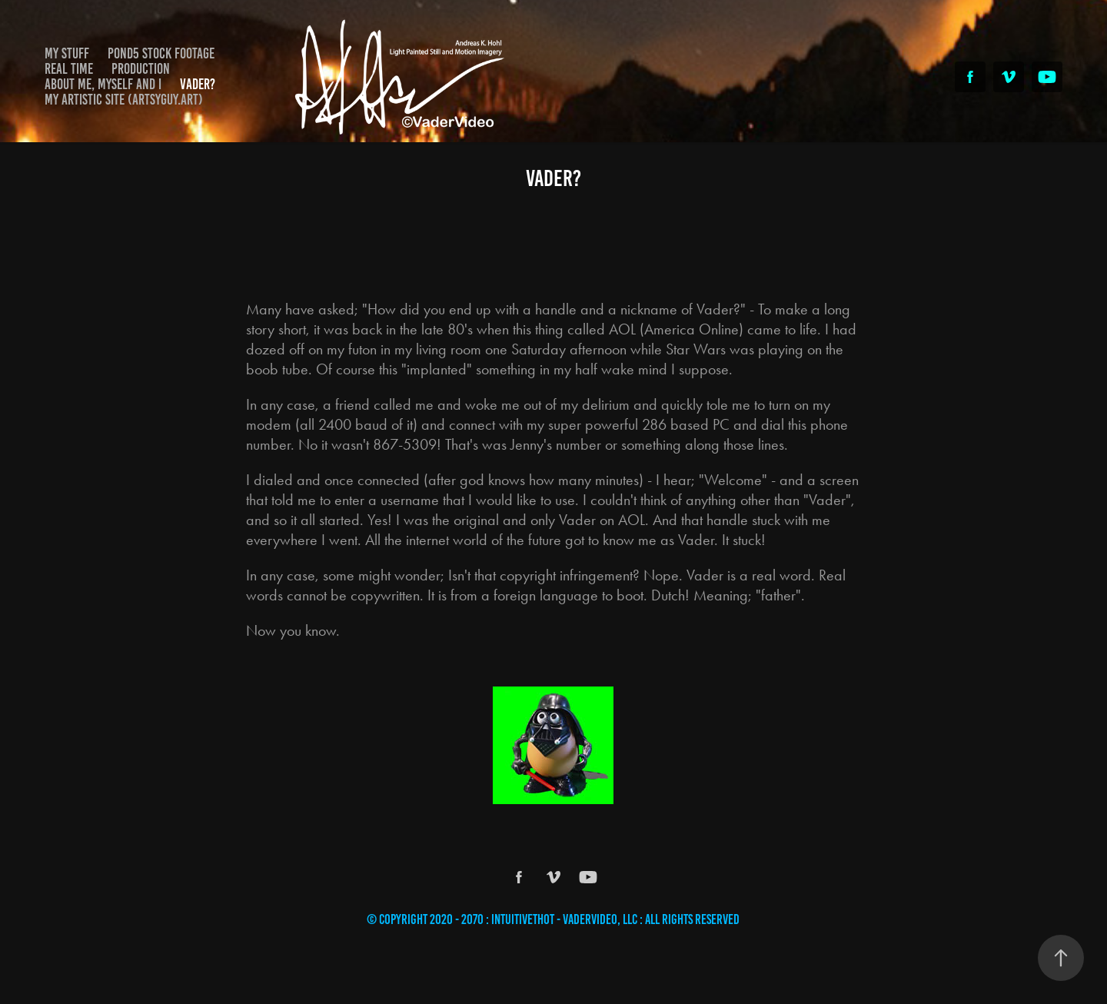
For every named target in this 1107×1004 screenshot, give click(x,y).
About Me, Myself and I (103, 84)
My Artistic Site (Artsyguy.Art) (124, 99)
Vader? (197, 84)
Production (140, 69)
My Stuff (67, 53)
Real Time (69, 69)
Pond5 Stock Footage (161, 53)
